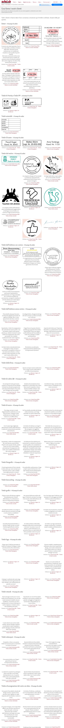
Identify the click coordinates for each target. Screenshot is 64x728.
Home (3, 4)
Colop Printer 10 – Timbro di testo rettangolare (13, 148)
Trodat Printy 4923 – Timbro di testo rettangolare (12, 440)
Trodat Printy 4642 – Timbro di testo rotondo (54, 180)
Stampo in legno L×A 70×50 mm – (55, 290)
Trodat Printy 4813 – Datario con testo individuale (12, 84)
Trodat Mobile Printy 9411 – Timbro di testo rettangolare (13, 164)
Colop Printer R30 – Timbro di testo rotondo (34, 347)
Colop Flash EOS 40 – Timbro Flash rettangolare (12, 323)
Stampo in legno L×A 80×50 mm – (55, 422)
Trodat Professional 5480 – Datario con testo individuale (54, 653)
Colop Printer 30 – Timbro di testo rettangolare (34, 106)
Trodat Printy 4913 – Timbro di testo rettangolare (12, 232)
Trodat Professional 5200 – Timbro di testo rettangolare (54, 578)
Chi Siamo (8, 4)
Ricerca (34, 2)
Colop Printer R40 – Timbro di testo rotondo (14, 64)
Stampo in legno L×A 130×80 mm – (34, 328)
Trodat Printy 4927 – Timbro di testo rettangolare (33, 246)
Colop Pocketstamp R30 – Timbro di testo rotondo (13, 215)
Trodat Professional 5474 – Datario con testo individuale (12, 654)
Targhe (19, 2)
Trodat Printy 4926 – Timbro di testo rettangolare (12, 276)
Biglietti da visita (26, 2)
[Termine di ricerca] (45, 5)
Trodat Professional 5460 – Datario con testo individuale (33, 90)
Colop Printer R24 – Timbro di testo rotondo (34, 560)
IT (60, 2)
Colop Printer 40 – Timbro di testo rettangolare (13, 312)
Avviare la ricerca (57, 5)
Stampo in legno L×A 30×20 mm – (55, 527)
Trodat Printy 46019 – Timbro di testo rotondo (12, 457)
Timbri (14, 2)
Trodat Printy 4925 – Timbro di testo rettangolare (12, 484)
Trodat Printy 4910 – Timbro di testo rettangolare (54, 148)
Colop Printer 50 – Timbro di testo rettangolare (55, 302)
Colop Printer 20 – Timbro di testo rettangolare (13, 429)
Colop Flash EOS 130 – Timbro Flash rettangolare (33, 429)
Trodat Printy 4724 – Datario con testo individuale (33, 46)
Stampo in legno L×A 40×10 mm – (34, 370)
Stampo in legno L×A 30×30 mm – (34, 190)
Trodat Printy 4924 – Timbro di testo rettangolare (33, 183)
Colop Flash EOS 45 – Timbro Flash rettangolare (12, 505)
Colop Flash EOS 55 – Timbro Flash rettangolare (12, 132)
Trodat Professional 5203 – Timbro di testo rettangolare (33, 274)
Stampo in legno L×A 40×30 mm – (55, 389)
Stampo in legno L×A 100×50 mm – (55, 402)
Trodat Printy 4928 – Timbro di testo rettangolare (12, 471)
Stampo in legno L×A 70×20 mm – (13, 222)
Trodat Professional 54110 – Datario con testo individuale (13, 675)
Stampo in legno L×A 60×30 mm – (13, 517)
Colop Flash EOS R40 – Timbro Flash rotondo (13, 388)
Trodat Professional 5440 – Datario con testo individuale (54, 45)
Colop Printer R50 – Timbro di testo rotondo (34, 388)
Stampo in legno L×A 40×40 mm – (34, 411)
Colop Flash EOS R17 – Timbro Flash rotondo (54, 190)
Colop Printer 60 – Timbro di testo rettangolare (13, 703)
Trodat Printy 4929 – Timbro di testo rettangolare (54, 534)
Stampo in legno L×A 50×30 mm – (13, 111)
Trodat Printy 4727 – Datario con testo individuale (54, 672)
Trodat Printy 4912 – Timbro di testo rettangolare (54, 269)
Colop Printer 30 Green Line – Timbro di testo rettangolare (54, 571)
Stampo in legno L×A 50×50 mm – (34, 489)
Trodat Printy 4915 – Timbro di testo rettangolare (33, 517)
